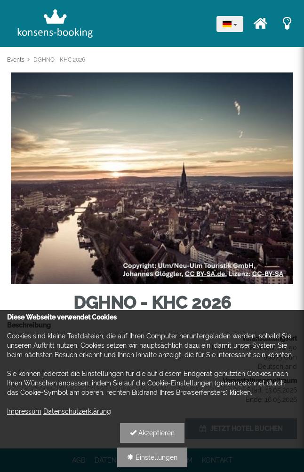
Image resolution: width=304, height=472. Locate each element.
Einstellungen (152, 457)
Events (15, 59)
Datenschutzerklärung (77, 411)
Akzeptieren (152, 433)
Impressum (24, 411)
